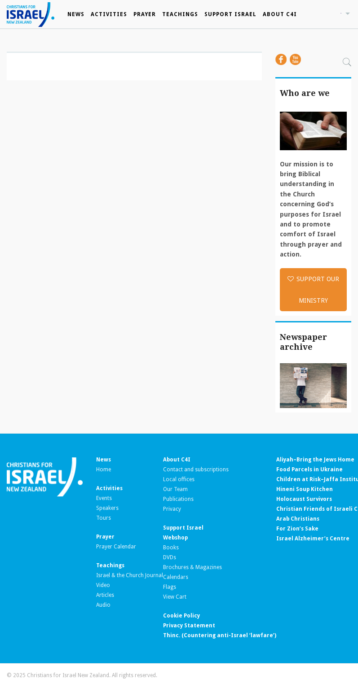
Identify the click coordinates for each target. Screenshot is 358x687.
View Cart (174, 597)
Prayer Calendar (116, 547)
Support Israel (230, 14)
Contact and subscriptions (196, 469)
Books (171, 547)
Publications (178, 499)
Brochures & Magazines (192, 567)
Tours (103, 518)
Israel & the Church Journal (129, 575)
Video (103, 585)
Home (103, 469)
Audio (103, 605)
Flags (169, 587)
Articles (105, 595)
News (75, 14)
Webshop (175, 538)
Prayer (144, 14)
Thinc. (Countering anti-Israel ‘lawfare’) (219, 635)
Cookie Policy (181, 616)
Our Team (175, 489)
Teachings (180, 14)
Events (104, 498)
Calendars (175, 577)
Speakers (107, 508)
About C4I (280, 14)
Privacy (172, 509)
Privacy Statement (189, 625)
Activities (109, 14)
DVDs (169, 557)
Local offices (178, 479)
